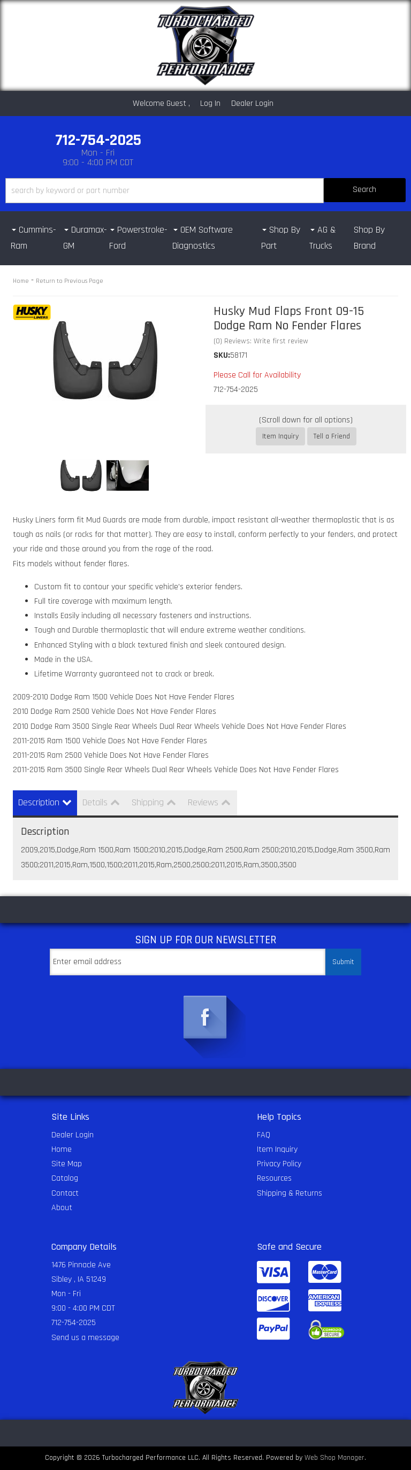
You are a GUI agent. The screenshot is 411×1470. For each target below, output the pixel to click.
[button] (205, 190)
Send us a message (85, 1337)
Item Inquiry (280, 436)
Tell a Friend (332, 436)
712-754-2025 (73, 1322)
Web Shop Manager (334, 1458)
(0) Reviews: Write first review (261, 341)
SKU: (222, 355)
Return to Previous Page (69, 281)
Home (21, 281)
